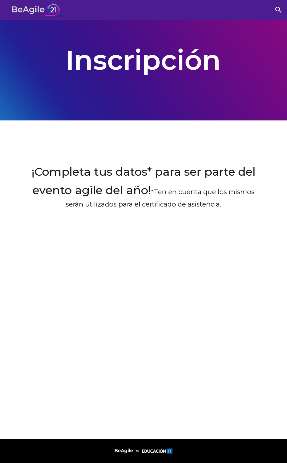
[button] (278, 9)
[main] (143, 60)
